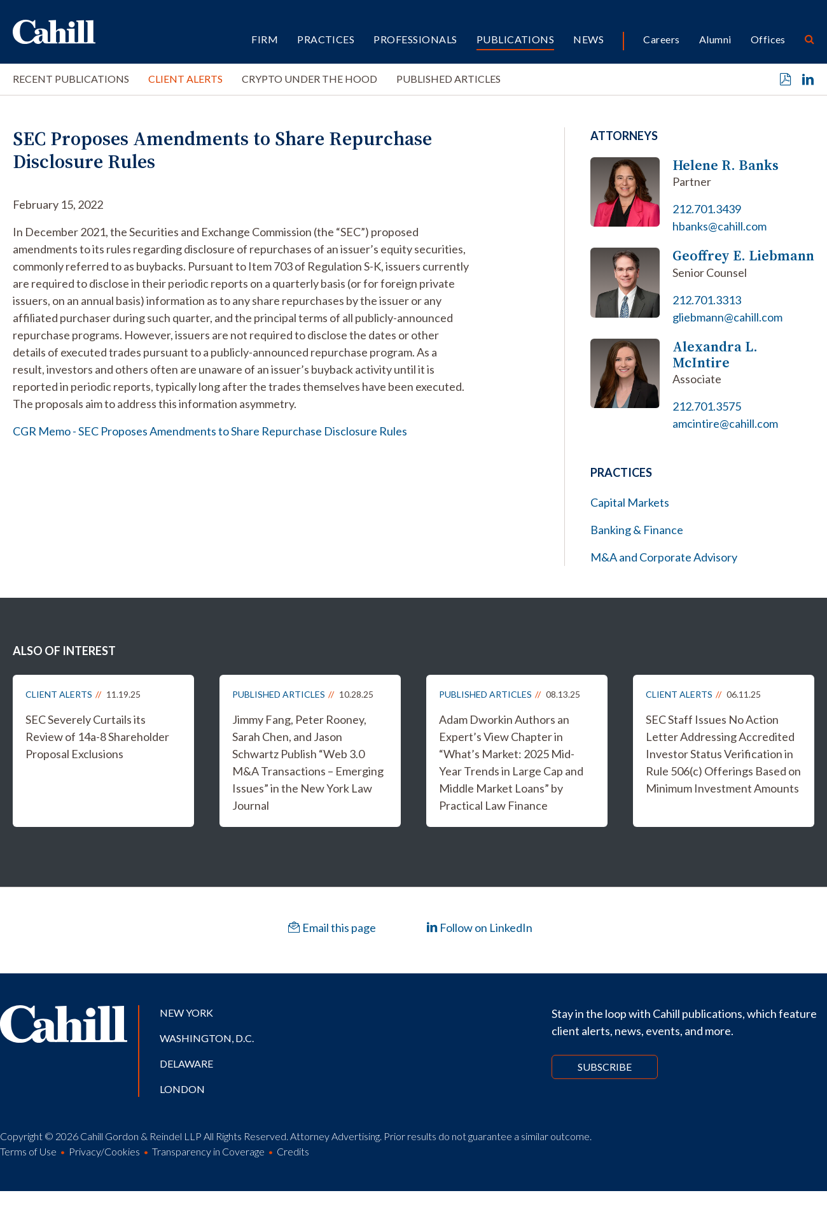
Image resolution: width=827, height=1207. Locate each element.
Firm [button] (264, 39)
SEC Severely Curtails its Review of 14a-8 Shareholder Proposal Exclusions (97, 736)
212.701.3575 (706, 406)
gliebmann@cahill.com (727, 317)
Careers (661, 39)
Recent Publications (71, 79)
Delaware (186, 1063)
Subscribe (605, 1067)
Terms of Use (28, 1151)
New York (186, 1012)
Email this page (332, 928)
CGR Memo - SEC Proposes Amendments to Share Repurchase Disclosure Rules (210, 431)
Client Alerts (185, 79)
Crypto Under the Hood (309, 79)
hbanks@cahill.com (719, 226)
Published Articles (448, 79)
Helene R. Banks (725, 165)
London (182, 1089)
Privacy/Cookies (104, 1151)
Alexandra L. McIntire (715, 355)
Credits (293, 1151)
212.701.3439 (706, 209)
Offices (768, 39)
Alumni (715, 39)
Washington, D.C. (207, 1038)
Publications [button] (515, 39)
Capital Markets (629, 502)
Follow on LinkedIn (479, 928)
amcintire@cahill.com (725, 423)
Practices (325, 39)
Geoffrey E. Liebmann (743, 256)
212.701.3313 (706, 300)
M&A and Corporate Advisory (663, 557)
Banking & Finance (636, 530)
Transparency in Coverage (208, 1151)
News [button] (588, 39)
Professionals (415, 39)
